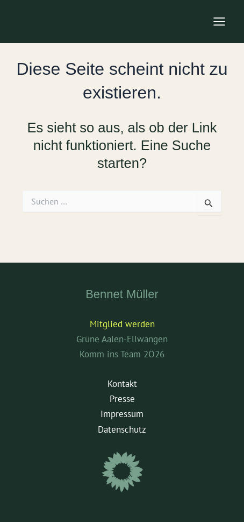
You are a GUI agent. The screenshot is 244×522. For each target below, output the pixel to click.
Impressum (122, 414)
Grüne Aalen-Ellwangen (122, 339)
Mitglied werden (122, 324)
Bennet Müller (122, 294)
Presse (122, 399)
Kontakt (122, 384)
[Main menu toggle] (220, 22)
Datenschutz (122, 429)
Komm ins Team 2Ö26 (122, 354)
